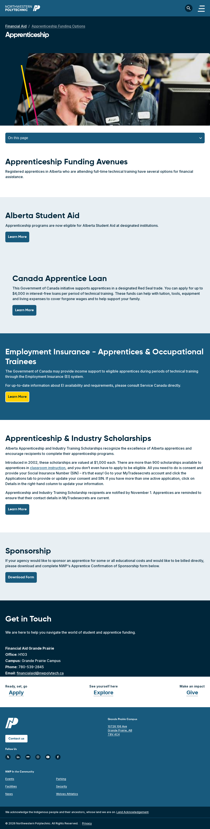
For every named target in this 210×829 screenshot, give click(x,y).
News (9, 794)
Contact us (16, 738)
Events (9, 778)
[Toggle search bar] (188, 8)
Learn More (17, 237)
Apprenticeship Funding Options (58, 26)
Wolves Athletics (67, 794)
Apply (16, 692)
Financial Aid (16, 26)
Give (192, 692)
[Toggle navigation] (201, 8)
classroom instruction (47, 468)
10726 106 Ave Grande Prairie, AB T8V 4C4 (120, 730)
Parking (61, 778)
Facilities (11, 786)
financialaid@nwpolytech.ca (40, 673)
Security (61, 786)
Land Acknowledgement (132, 812)
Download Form (21, 577)
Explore (103, 692)
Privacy (87, 823)
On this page (18, 138)
